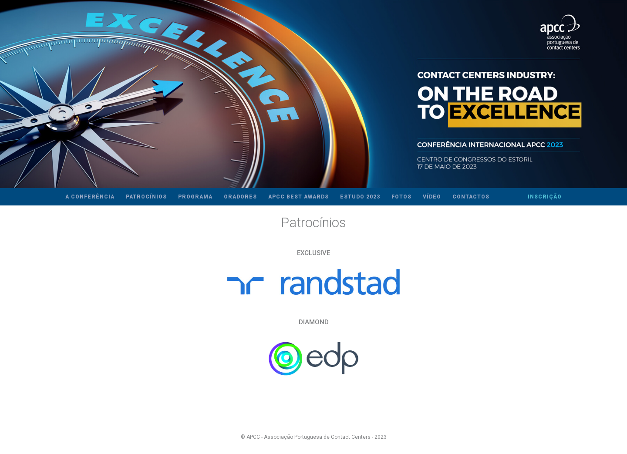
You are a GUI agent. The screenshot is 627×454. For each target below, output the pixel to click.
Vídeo (432, 197)
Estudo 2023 (360, 197)
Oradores (240, 197)
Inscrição (545, 197)
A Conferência (90, 197)
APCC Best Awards (298, 197)
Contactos (470, 197)
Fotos (401, 197)
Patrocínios (146, 197)
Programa (195, 197)
